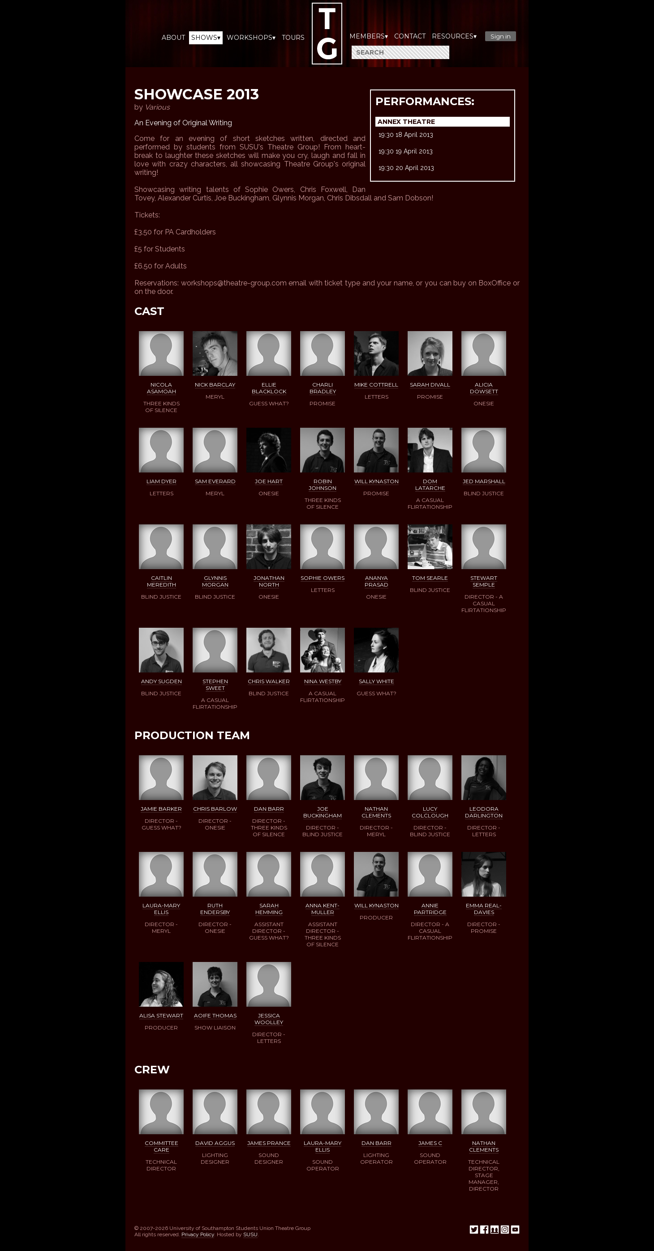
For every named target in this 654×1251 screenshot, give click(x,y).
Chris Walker (269, 681)
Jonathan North (269, 581)
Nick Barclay (215, 384)
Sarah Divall (430, 384)
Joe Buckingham (322, 812)
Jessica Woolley (268, 1018)
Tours (293, 38)
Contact (410, 36)
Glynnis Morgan (215, 581)
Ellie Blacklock (269, 388)
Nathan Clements (376, 812)
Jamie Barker (161, 808)
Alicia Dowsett (484, 388)
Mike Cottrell (376, 384)
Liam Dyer (161, 481)
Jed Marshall (484, 481)
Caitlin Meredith (161, 581)
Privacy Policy (197, 1234)
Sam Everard (215, 481)
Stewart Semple (483, 581)
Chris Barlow (215, 808)
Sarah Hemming (269, 908)
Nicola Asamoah (161, 388)
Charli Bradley (323, 388)
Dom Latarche (430, 484)
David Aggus (215, 1143)
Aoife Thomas (215, 1015)
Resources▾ (454, 36)
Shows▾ (205, 38)
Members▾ (368, 36)
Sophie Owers (322, 577)
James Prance (269, 1143)
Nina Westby (322, 681)
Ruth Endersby (215, 908)
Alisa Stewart (161, 1015)
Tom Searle (430, 577)
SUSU (250, 1234)
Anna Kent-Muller (322, 908)
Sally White (376, 681)
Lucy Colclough (430, 812)
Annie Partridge (430, 908)
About (173, 38)
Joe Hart (269, 481)
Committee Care (161, 1146)
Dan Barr (269, 808)
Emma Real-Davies (484, 908)
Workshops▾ (251, 38)
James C (430, 1143)
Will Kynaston (376, 481)
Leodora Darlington (484, 812)
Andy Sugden (161, 681)
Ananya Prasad (376, 581)
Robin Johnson (322, 484)
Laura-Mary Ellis (161, 908)
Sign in (500, 36)
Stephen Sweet (215, 684)
